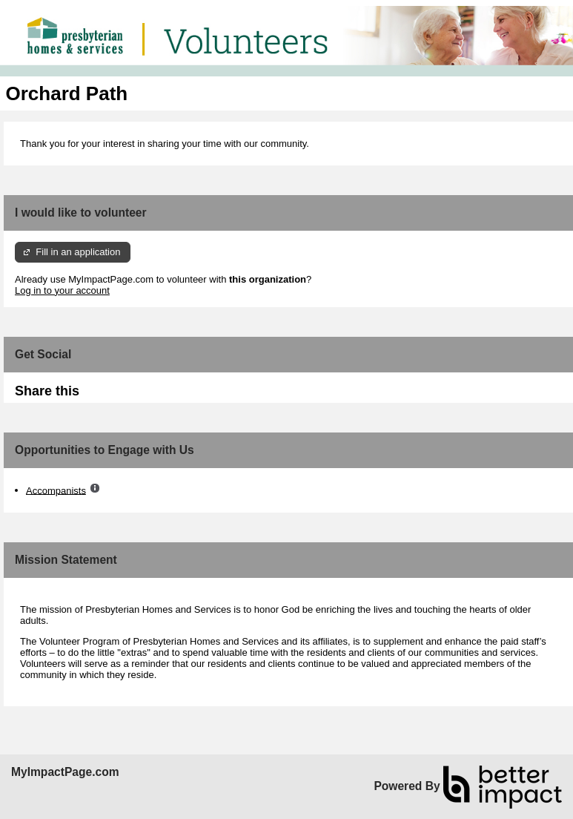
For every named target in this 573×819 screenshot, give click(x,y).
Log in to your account (62, 290)
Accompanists (56, 490)
